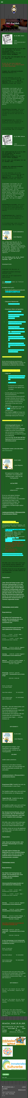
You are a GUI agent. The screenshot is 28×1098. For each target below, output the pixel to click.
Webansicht (22, 1090)
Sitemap (5, 1088)
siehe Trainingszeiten (7, 450)
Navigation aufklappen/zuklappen (14, 2)
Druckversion (8, 1087)
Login (24, 1087)
